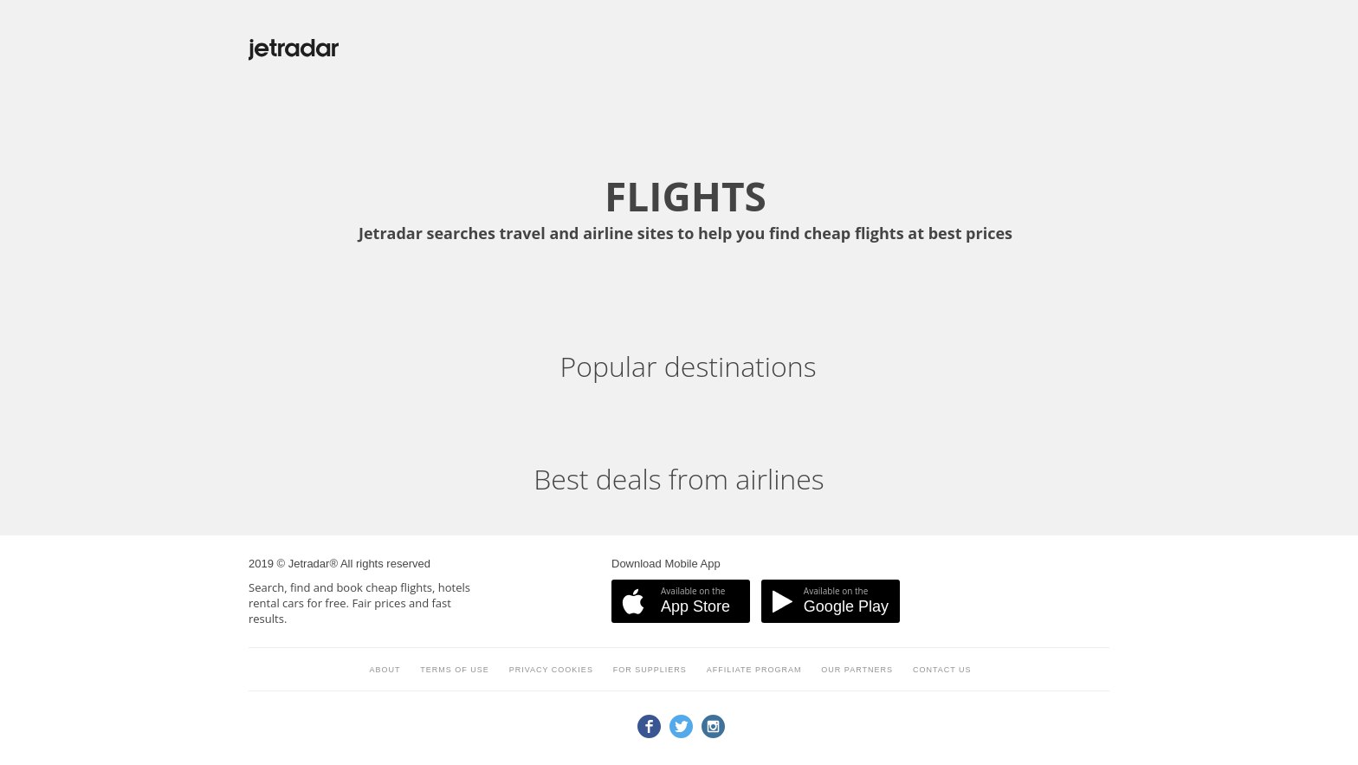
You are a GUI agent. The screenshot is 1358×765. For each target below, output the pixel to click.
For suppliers (650, 669)
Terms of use (454, 669)
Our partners (857, 669)
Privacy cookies (551, 669)
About (384, 669)
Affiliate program (754, 669)
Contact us (942, 669)
